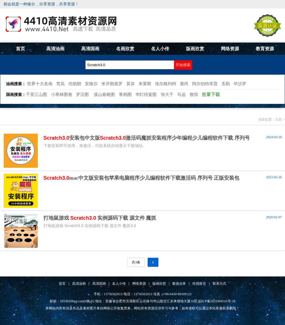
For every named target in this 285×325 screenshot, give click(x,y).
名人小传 (160, 48)
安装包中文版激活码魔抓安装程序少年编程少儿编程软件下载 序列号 (146, 138)
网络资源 (230, 48)
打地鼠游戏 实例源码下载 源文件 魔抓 (99, 218)
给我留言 (199, 284)
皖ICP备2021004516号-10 (216, 301)
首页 (20, 48)
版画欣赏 (195, 48)
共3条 (136, 262)
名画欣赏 (125, 48)
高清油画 (55, 48)
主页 (278, 119)
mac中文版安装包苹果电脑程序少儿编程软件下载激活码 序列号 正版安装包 (141, 178)
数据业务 (179, 284)
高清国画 (90, 48)
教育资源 (265, 48)
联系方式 (219, 284)
